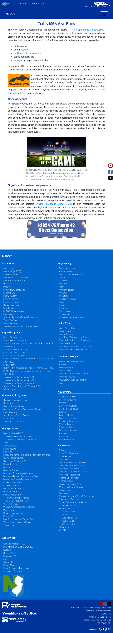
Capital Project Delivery (13, 355)
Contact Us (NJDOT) (12, 271)
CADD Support (65, 459)
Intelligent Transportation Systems (18, 473)
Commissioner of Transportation (16, 277)
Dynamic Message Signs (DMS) (54, 204)
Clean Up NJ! (9, 403)
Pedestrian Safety (66, 427)
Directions (7, 284)
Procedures (64, 305)
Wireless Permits (10, 504)
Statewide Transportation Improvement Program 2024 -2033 (28, 368)
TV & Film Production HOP (17, 501)
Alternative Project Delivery (15, 349)
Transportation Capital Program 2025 (19, 377)
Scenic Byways (9, 418)
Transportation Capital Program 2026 (19, 380)
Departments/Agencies (12, 556)
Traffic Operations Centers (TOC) (87, 29)
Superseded (64, 314)
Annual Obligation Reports (14, 340)
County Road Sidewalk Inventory (72, 462)
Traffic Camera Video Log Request (17, 522)
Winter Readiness (10, 323)
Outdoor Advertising (11, 485)
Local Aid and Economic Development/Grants (22, 409)
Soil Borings (64, 493)
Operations (63, 296)
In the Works (64, 323)
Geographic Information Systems (72, 465)
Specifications (64, 311)
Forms (61, 287)
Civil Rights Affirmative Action (16, 461)
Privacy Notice (9, 565)
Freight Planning (66, 331)
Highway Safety (10, 296)
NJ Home (7, 550)
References (64, 445)
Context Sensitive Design (13, 406)
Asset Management (11, 274)
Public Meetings (10, 412)
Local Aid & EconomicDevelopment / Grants (21, 476)
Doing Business (10, 428)
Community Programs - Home (15, 400)
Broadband (7, 452)
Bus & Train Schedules (68, 409)
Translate (101, 3)
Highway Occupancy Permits (17, 498)
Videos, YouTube (10, 320)
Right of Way (8, 516)
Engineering (64, 263)
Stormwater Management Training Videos (20, 326)
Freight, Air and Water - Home (71, 361)
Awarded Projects (10, 446)
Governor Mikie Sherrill (14, 544)
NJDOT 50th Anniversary (14, 311)
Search (106, 6)
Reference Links (68, 524)
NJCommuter (65, 392)
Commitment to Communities (14, 280)
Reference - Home (66, 450)
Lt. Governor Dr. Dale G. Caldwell (18, 547)
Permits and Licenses (67, 299)
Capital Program (11, 332)
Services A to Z (9, 553)
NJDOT (10, 14)
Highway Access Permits (13, 495)
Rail (61, 383)
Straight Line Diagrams (69, 499)
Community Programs (14, 395)
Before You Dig (9, 449)
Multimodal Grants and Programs (73, 380)
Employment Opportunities (14, 290)
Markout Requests (66, 290)
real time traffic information (27, 53)
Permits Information (11, 491)
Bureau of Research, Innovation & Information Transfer (26, 455)
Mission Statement (11, 302)
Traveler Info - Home (68, 397)
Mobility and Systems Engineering (17, 479)
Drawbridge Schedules (68, 421)
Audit (5, 442)
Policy (61, 302)
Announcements (66, 271)
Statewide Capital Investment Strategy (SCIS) (22, 386)
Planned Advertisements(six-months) (18, 507)
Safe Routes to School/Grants (16, 415)
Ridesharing (64, 436)
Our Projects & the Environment (73, 349)
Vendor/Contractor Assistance (72, 317)
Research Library (66, 481)
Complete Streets (66, 415)
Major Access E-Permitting (14, 488)
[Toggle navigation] (104, 14)
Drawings (63, 280)
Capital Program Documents (15, 352)
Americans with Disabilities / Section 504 (20, 439)
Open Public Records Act (69, 475)
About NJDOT (9, 263)
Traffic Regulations (67, 505)
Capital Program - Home (13, 337)
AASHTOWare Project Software (17, 436)
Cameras (62, 412)
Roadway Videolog (66, 490)
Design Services (9, 464)
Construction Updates (68, 418)
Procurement (9, 510)
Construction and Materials (70, 274)
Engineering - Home (67, 268)
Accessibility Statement (13, 571)
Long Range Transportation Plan (73, 337)
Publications (8, 314)
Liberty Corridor (66, 334)
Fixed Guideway (9, 365)
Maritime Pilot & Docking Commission (74, 340)
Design (62, 277)
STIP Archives (9, 389)
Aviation (62, 364)
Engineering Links (69, 518)
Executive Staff (9, 293)
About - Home (8, 268)
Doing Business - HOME (13, 433)
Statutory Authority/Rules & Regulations (20, 317)
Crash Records (65, 456)
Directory (7, 287)
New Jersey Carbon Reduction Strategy (75, 346)
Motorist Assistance (67, 424)
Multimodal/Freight (68, 356)
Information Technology (69, 468)
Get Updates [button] (92, 6)
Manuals (63, 293)
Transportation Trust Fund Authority (19, 383)
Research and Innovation (13, 513)
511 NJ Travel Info (67, 400)
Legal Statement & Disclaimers (16, 568)
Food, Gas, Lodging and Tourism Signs (18, 519)
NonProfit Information (12, 482)
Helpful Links (65, 508)
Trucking (63, 386)
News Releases (9, 308)
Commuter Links (68, 515)
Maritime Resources (67, 343)
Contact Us (8, 562)
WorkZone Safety (66, 439)
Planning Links (68, 521)
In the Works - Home (67, 328)
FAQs (5, 559)
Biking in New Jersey (68, 406)
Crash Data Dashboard (68, 453)
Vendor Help (8, 525)
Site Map (63, 530)
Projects (63, 308)
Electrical (63, 284)
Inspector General (11, 299)
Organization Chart (11, 305)
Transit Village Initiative (13, 421)
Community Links (68, 511)
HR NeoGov (64, 527)
